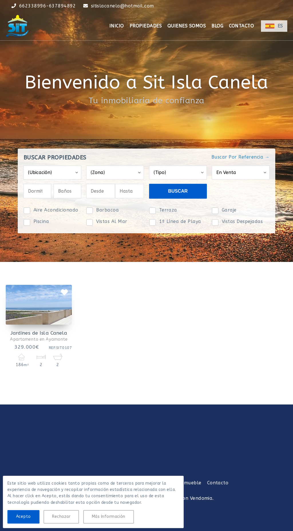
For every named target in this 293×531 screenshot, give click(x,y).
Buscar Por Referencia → (240, 157)
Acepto (23, 516)
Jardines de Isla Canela (39, 333)
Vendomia (201, 498)
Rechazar (61, 516)
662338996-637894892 (47, 6)
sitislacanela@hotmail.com (122, 6)
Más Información (108, 516)
